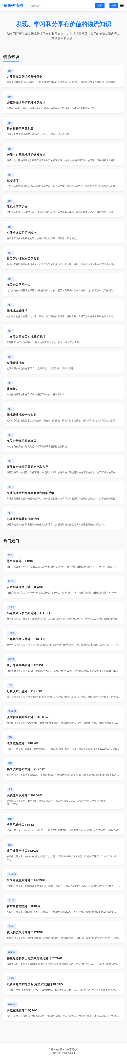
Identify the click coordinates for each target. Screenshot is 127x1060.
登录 (113, 5)
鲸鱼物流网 (13, 5)
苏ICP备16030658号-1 (63, 1053)
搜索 (99, 5)
